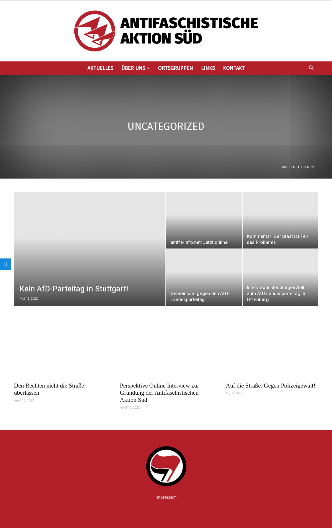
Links (208, 68)
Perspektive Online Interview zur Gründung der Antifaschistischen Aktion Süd (159, 392)
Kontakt (234, 68)
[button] (311, 68)
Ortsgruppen (175, 68)
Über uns (135, 68)
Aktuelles (100, 68)
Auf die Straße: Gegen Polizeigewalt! (270, 385)
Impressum (166, 497)
